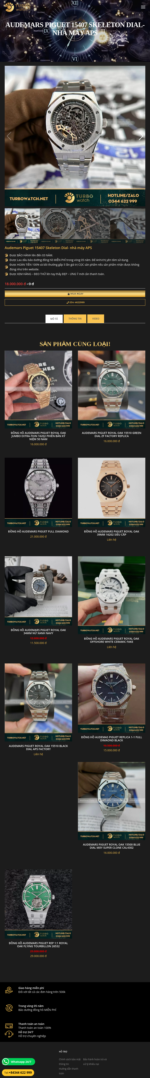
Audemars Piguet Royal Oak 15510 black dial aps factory (38, 748)
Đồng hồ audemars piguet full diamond (38, 532)
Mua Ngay (76, 294)
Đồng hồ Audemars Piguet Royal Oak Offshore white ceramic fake (111, 641)
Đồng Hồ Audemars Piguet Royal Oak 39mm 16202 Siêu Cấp (111, 533)
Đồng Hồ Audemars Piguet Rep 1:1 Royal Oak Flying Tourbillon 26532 (38, 945)
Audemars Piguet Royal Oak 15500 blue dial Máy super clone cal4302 (111, 846)
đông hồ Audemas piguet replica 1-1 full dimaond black (111, 739)
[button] (140, 136)
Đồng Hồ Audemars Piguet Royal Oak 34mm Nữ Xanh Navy (38, 632)
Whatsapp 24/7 (21, 1061)
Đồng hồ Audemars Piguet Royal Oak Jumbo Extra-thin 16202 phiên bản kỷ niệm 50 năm (38, 437)
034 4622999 (76, 303)
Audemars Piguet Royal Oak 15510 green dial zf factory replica (111, 435)
